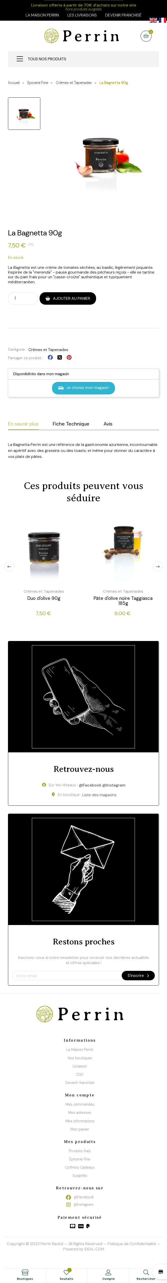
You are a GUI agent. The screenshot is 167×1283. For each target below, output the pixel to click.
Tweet (59, 357)
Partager (50, 357)
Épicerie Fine (79, 1159)
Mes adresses (79, 1112)
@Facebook (90, 785)
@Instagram (113, 785)
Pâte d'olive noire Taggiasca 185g (123, 601)
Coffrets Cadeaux (80, 1167)
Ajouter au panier (71, 298)
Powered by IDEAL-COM (84, 1249)
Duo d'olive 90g (43, 598)
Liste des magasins (99, 794)
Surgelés (80, 1175)
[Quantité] (18, 298)
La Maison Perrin (79, 1049)
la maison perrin (42, 15)
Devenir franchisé (123, 15)
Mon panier (79, 1129)
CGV (80, 1074)
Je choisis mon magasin (83, 388)
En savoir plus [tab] (23, 424)
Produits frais (80, 1151)
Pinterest (69, 357)
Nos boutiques (80, 1058)
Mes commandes (79, 1104)
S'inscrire (138, 975)
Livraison (80, 1066)
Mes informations (79, 1121)
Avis (108, 424)
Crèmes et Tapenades (48, 349)
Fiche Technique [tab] (71, 424)
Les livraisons (82, 15)
